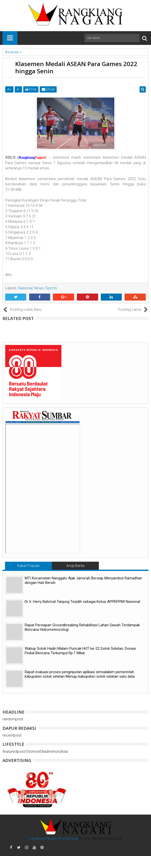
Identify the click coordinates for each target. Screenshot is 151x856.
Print (30, 89)
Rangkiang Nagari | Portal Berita (53, 839)
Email (48, 89)
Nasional (25, 288)
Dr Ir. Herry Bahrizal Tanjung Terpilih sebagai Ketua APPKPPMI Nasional (82, 601)
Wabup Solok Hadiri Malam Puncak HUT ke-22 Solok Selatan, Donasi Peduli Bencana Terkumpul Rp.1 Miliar (80, 650)
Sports (51, 288)
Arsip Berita (75, 566)
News (39, 288)
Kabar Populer (28, 566)
